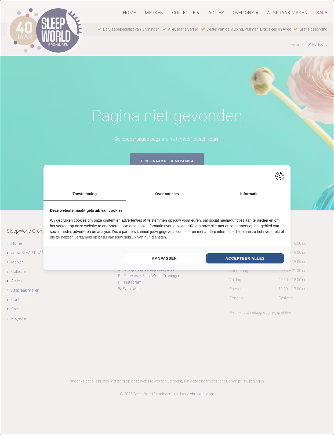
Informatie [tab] (249, 194)
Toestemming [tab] (84, 194)
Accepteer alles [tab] (244, 258)
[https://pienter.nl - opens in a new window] (279, 175)
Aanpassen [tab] (164, 258)
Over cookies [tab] (167, 194)
